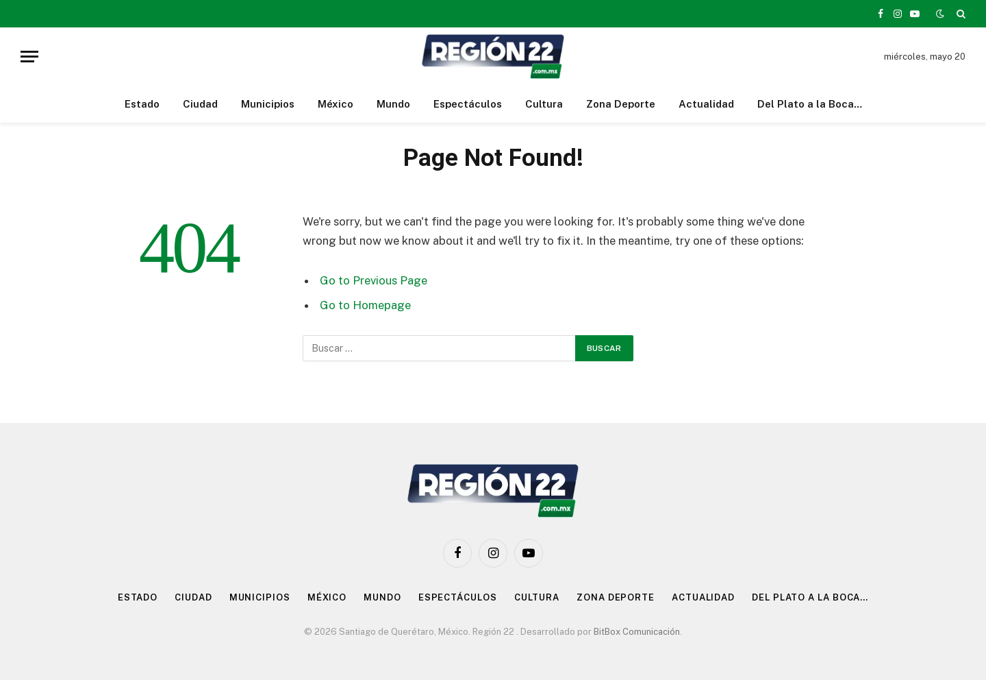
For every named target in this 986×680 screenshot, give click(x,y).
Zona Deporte (620, 104)
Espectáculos (467, 104)
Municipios (267, 104)
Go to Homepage (365, 305)
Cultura (544, 104)
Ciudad (200, 104)
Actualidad (706, 104)
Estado (142, 104)
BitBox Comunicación (637, 632)
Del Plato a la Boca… (809, 104)
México (335, 104)
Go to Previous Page (373, 280)
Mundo (393, 104)
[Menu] (29, 56)
